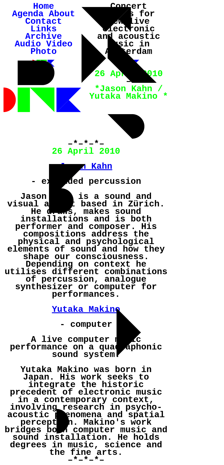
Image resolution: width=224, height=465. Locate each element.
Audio (28, 44)
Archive (43, 36)
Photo (43, 52)
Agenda (28, 14)
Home (43, 6)
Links (43, 29)
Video (59, 44)
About (62, 14)
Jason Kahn (86, 166)
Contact (43, 21)
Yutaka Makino (86, 309)
